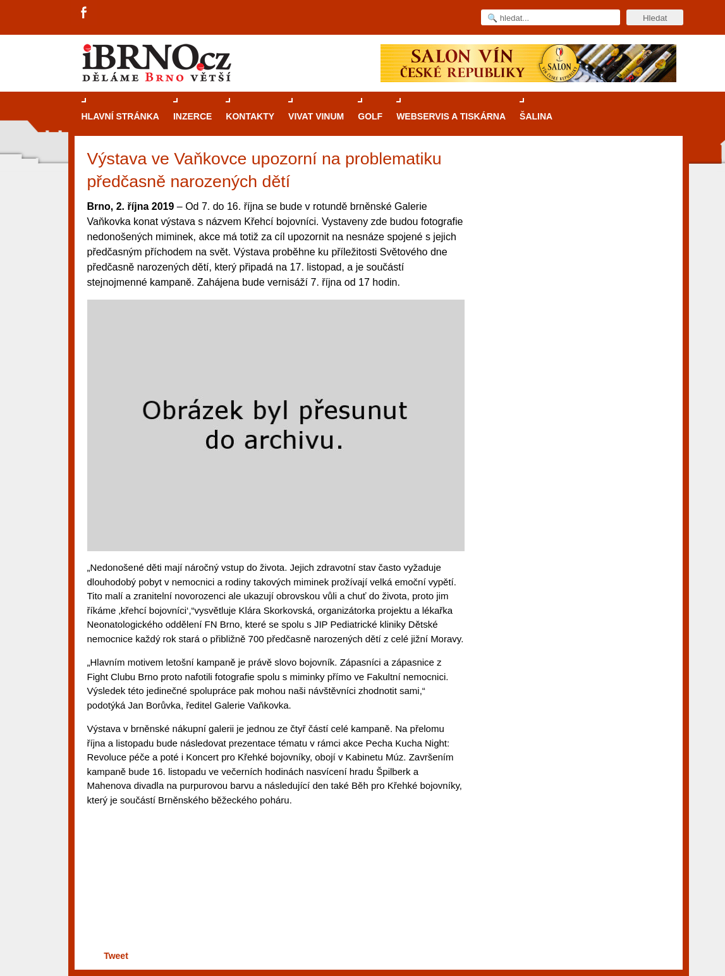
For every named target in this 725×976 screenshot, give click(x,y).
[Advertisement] (274, 898)
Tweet (116, 956)
